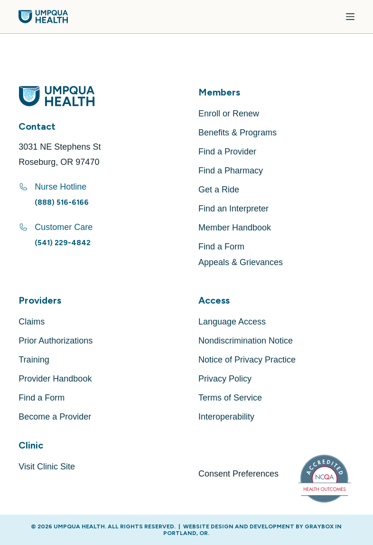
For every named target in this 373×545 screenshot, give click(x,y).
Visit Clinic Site (47, 466)
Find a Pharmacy (230, 170)
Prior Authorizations (56, 340)
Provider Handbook (55, 378)
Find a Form (221, 246)
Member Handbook (234, 227)
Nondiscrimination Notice (245, 340)
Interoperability (226, 416)
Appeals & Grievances (240, 262)
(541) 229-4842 (63, 243)
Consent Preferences (238, 473)
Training (34, 359)
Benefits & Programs (237, 132)
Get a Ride (218, 189)
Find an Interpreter (233, 208)
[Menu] (350, 16)
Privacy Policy (225, 378)
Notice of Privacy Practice (247, 359)
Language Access (232, 321)
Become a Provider (55, 416)
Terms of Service (230, 397)
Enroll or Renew (228, 113)
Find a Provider (227, 151)
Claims (32, 321)
